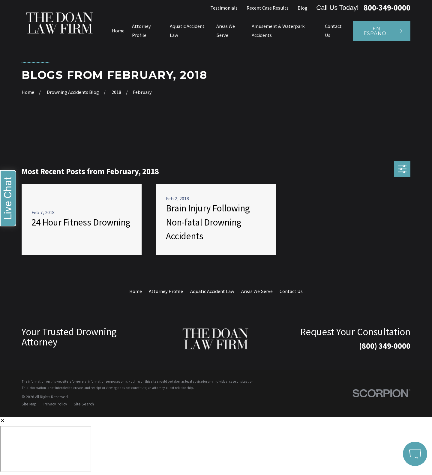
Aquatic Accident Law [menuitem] (187, 30)
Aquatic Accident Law (212, 291)
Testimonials (224, 8)
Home (135, 291)
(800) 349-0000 (384, 346)
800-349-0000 (387, 8)
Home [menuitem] (118, 31)
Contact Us (291, 291)
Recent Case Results (268, 8)
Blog (303, 8)
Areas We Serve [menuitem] (225, 30)
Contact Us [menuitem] (333, 30)
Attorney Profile (166, 291)
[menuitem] (29, 404)
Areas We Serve (257, 291)
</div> (45, 449)
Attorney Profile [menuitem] (141, 30)
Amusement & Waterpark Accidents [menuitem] (278, 30)
